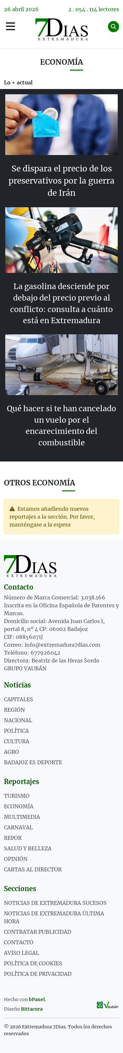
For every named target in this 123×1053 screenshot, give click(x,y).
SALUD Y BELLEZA (27, 848)
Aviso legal (21, 953)
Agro (11, 752)
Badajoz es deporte (33, 762)
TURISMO (17, 796)
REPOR (13, 838)
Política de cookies (33, 963)
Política (16, 731)
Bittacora (32, 1009)
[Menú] (10, 26)
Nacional (18, 720)
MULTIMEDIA (22, 817)
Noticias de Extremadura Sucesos (55, 903)
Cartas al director (33, 869)
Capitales (18, 699)
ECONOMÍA (18, 806)
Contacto (18, 942)
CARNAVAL (18, 827)
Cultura (16, 741)
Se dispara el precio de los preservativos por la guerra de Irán (61, 181)
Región (14, 709)
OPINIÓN (16, 859)
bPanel (37, 999)
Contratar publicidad (37, 932)
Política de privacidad (38, 974)
